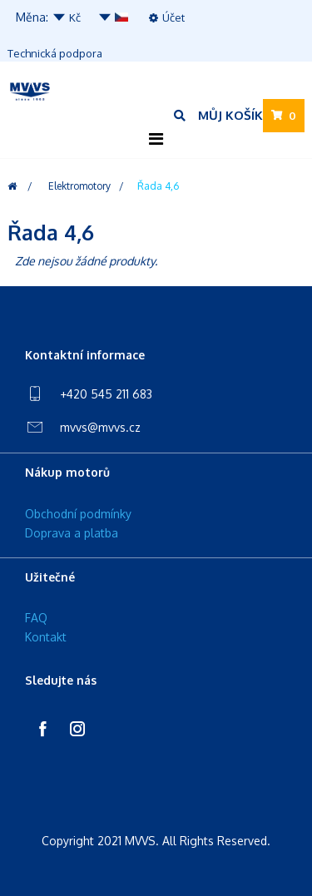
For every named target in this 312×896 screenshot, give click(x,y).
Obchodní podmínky (78, 514)
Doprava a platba (71, 533)
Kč (66, 17)
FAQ (36, 618)
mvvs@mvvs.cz (100, 427)
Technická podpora (54, 53)
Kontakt (46, 637)
